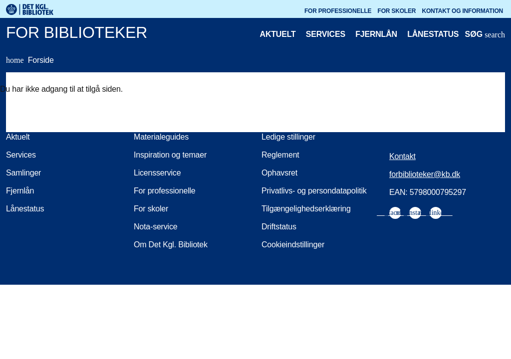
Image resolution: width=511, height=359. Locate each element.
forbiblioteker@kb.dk (424, 174)
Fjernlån (376, 34)
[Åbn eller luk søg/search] (485, 35)
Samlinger (23, 173)
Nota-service (155, 226)
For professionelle (337, 10)
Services (325, 34)
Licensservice (157, 173)
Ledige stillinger (288, 137)
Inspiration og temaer (170, 155)
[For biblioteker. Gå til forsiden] (218, 34)
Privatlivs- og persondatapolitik (314, 190)
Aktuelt (278, 34)
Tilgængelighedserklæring (306, 208)
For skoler (397, 10)
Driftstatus (278, 226)
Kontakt (402, 156)
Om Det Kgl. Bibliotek (171, 244)
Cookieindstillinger (292, 244)
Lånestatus (433, 34)
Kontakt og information (462, 10)
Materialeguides (161, 137)
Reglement (280, 155)
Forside (30, 60)
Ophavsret (279, 173)
